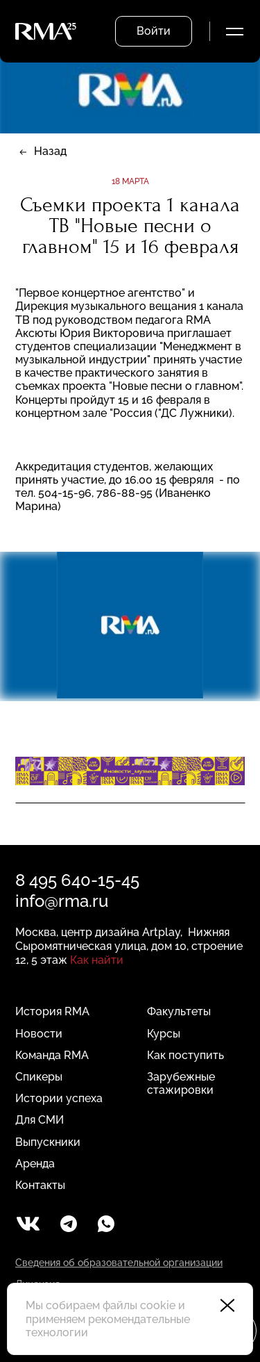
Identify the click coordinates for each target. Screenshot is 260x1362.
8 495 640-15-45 (77, 880)
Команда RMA (52, 1055)
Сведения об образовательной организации (119, 1262)
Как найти (96, 960)
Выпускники (47, 1142)
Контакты (40, 1185)
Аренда (35, 1163)
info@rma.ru (61, 901)
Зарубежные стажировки (181, 1083)
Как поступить (185, 1055)
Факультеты (179, 1011)
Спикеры (38, 1076)
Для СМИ (39, 1119)
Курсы (163, 1033)
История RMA (52, 1011)
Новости (38, 1033)
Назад (50, 151)
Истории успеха (59, 1098)
